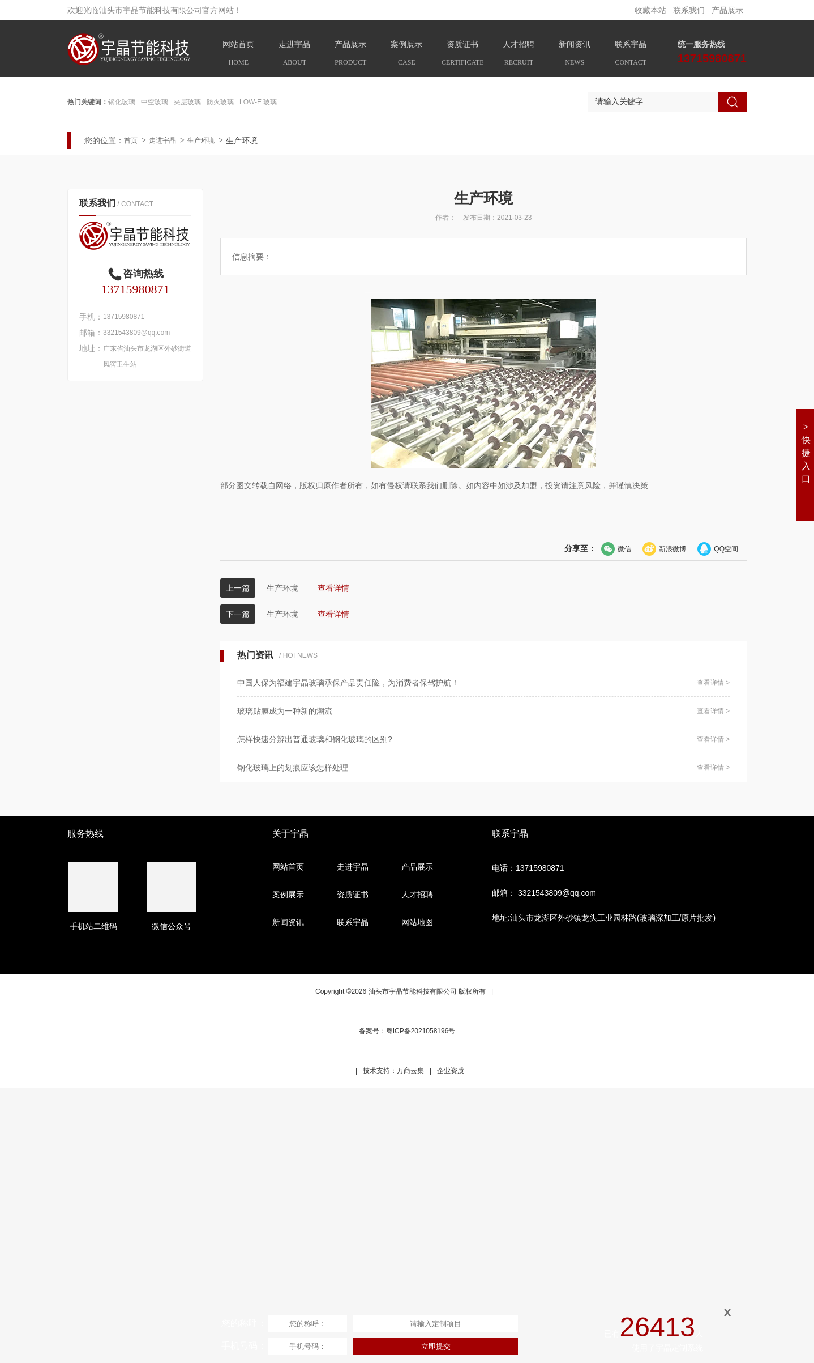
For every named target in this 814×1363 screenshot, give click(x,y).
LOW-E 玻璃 (258, 377)
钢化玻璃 (121, 377)
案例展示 (407, 55)
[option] (407, 215)
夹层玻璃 (187, 377)
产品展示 (727, 10)
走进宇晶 (295, 55)
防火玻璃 (220, 377)
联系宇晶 (631, 55)
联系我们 (689, 10)
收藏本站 (650, 10)
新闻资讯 (575, 55)
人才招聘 (519, 55)
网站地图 (417, 1197)
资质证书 (463, 55)
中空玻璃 (154, 377)
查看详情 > (713, 958)
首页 (131, 416)
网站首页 (239, 55)
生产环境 (201, 416)
